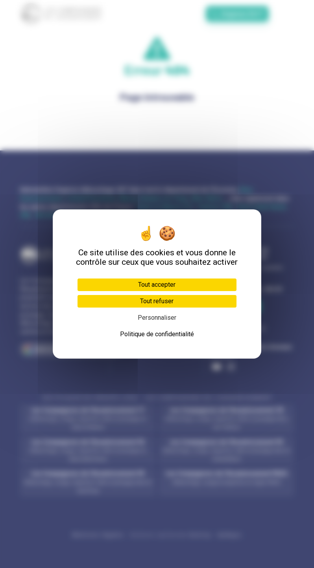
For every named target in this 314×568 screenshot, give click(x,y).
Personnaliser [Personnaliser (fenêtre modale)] (157, 317)
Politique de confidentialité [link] (157, 334)
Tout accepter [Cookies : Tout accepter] (156, 284)
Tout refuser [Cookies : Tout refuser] (157, 301)
